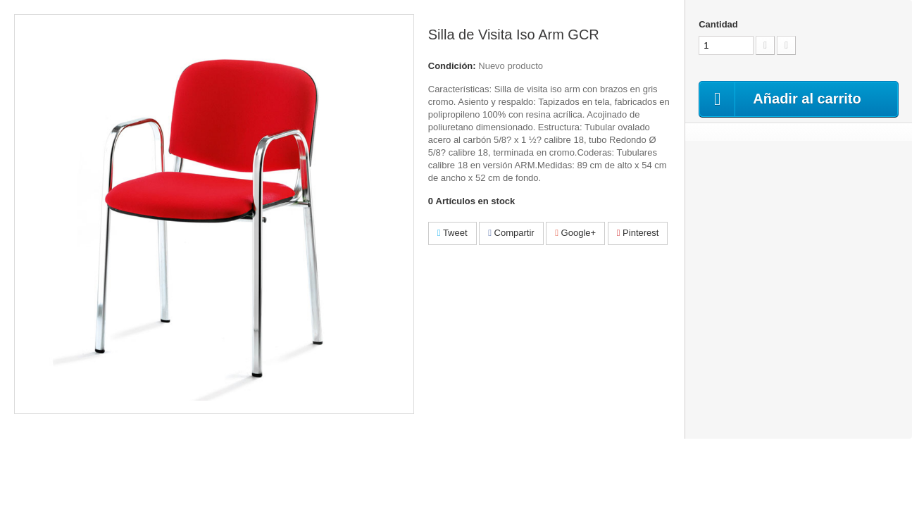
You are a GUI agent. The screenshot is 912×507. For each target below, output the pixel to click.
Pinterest (638, 232)
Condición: (452, 66)
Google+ (575, 232)
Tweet (452, 232)
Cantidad (718, 24)
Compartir (511, 232)
